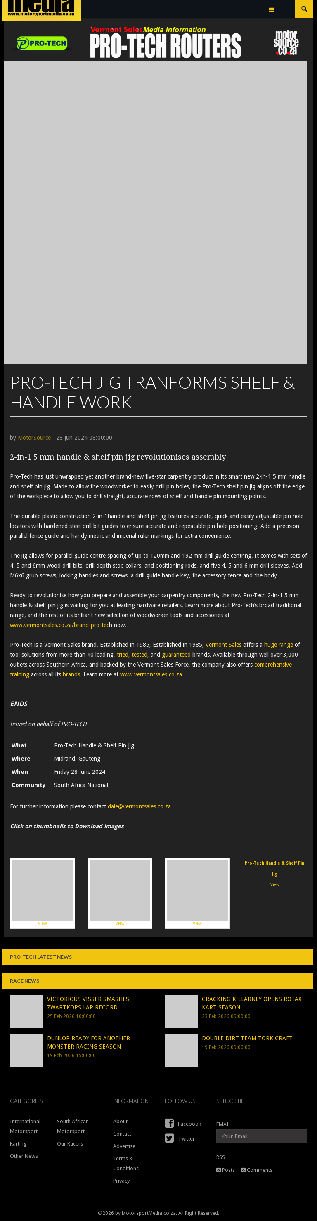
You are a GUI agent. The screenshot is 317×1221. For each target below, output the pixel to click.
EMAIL (223, 1124)
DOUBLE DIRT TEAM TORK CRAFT (247, 1038)
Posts (225, 1170)
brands (71, 674)
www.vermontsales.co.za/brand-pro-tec (59, 625)
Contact (122, 1134)
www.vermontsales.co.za (152, 674)
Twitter (180, 1139)
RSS (220, 1157)
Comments (256, 1170)
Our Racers (70, 1144)
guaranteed (176, 654)
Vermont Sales (223, 644)
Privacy (121, 1181)
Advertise (124, 1146)
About (120, 1121)
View (42, 893)
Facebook (183, 1124)
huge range (278, 644)
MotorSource (34, 437)
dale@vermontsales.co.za (139, 806)
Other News (24, 1156)
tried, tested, (133, 654)
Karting (18, 1144)
